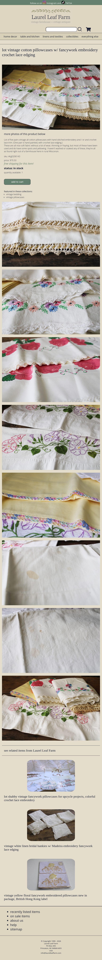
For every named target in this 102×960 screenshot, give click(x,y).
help (13, 925)
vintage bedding (13, 194)
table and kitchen (30, 36)
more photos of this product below (24, 134)
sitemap (16, 929)
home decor (10, 36)
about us (16, 920)
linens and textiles (53, 36)
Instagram (52, 3)
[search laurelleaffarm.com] (80, 29)
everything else (90, 36)
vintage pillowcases (15, 197)
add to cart (17, 181)
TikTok (69, 3)
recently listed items (25, 912)
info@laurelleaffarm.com (51, 953)
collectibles (72, 36)
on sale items (20, 916)
